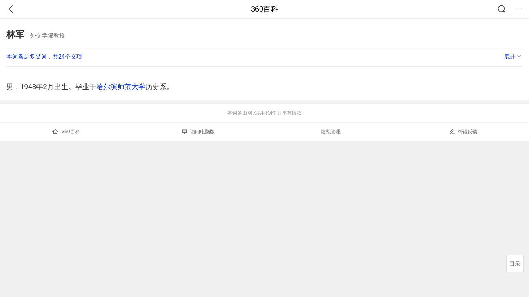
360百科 (264, 9)
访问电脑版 (198, 131)
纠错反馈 (463, 131)
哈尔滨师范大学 (120, 86)
